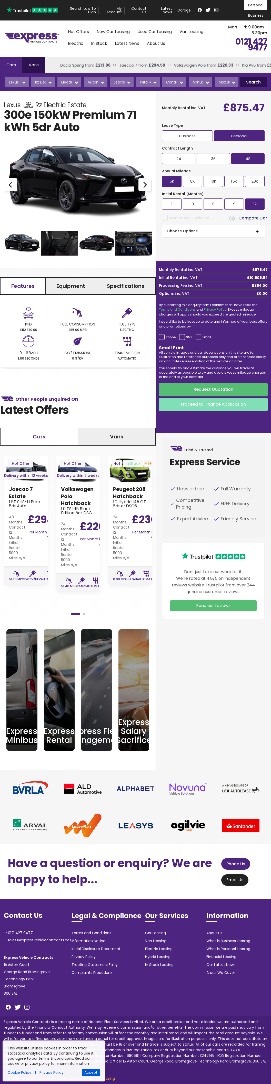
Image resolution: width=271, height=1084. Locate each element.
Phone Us (233, 864)
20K (255, 181)
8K (192, 181)
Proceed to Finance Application (213, 404)
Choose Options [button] (182, 231)
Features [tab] (23, 286)
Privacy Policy (215, 309)
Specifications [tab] (125, 286)
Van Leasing (191, 32)
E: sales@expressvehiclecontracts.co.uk (39, 940)
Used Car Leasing (154, 32)
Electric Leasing (159, 948)
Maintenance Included (189, 217)
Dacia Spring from (71, 65)
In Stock (99, 43)
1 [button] (75, 614)
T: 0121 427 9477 (18, 932)
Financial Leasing (221, 956)
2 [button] (84, 614)
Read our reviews (213, 605)
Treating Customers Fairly (95, 964)
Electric (75, 43)
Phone (171, 337)
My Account (114, 10)
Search (253, 82)
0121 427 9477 (251, 45)
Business (255, 15)
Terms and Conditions (177, 309)
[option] (78, 185)
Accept (90, 1072)
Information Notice (88, 940)
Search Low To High (83, 10)
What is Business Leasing (228, 940)
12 (255, 204)
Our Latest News (220, 964)
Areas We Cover (220, 972)
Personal (255, 5)
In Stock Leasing (159, 964)
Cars (11, 65)
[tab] (213, 231)
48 (248, 158)
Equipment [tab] (70, 286)
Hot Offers (78, 32)
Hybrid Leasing (157, 956)
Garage (184, 10)
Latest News (166, 10)
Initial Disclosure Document (96, 948)
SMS (189, 337)
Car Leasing (155, 932)
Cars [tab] (39, 436)
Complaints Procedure (92, 972)
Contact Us (138, 10)
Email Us (233, 880)
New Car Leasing (113, 32)
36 (213, 158)
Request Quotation (213, 389)
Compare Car (248, 218)
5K (171, 181)
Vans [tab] (116, 436)
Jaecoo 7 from (128, 65)
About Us (156, 43)
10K (213, 181)
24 (178, 158)
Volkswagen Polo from (189, 65)
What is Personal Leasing (228, 948)
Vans (34, 65)
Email (207, 337)
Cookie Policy (19, 1072)
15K (234, 181)
